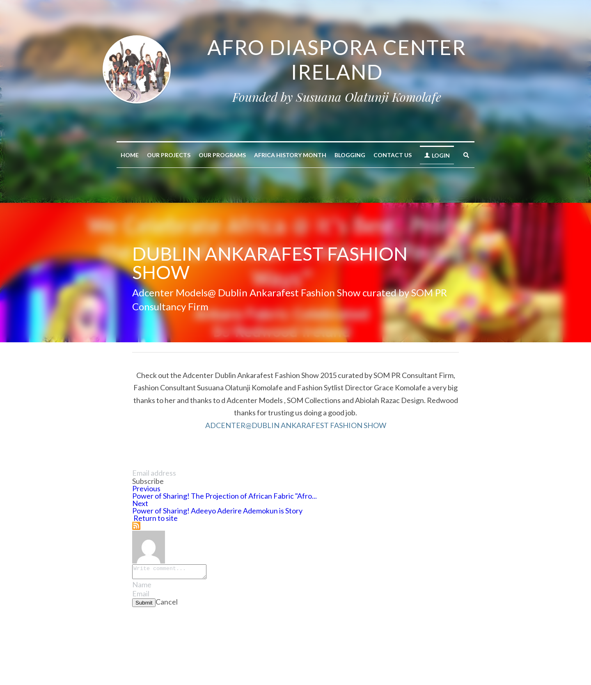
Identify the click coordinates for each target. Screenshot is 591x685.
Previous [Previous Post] (146, 488)
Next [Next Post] (140, 503)
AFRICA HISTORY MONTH (290, 154)
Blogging (349, 154)
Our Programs (222, 154)
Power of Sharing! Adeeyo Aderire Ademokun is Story (217, 510)
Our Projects (168, 154)
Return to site (155, 517)
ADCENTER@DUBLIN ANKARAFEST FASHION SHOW (295, 425)
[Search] (466, 155)
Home (130, 154)
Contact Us (392, 154)
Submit (143, 605)
